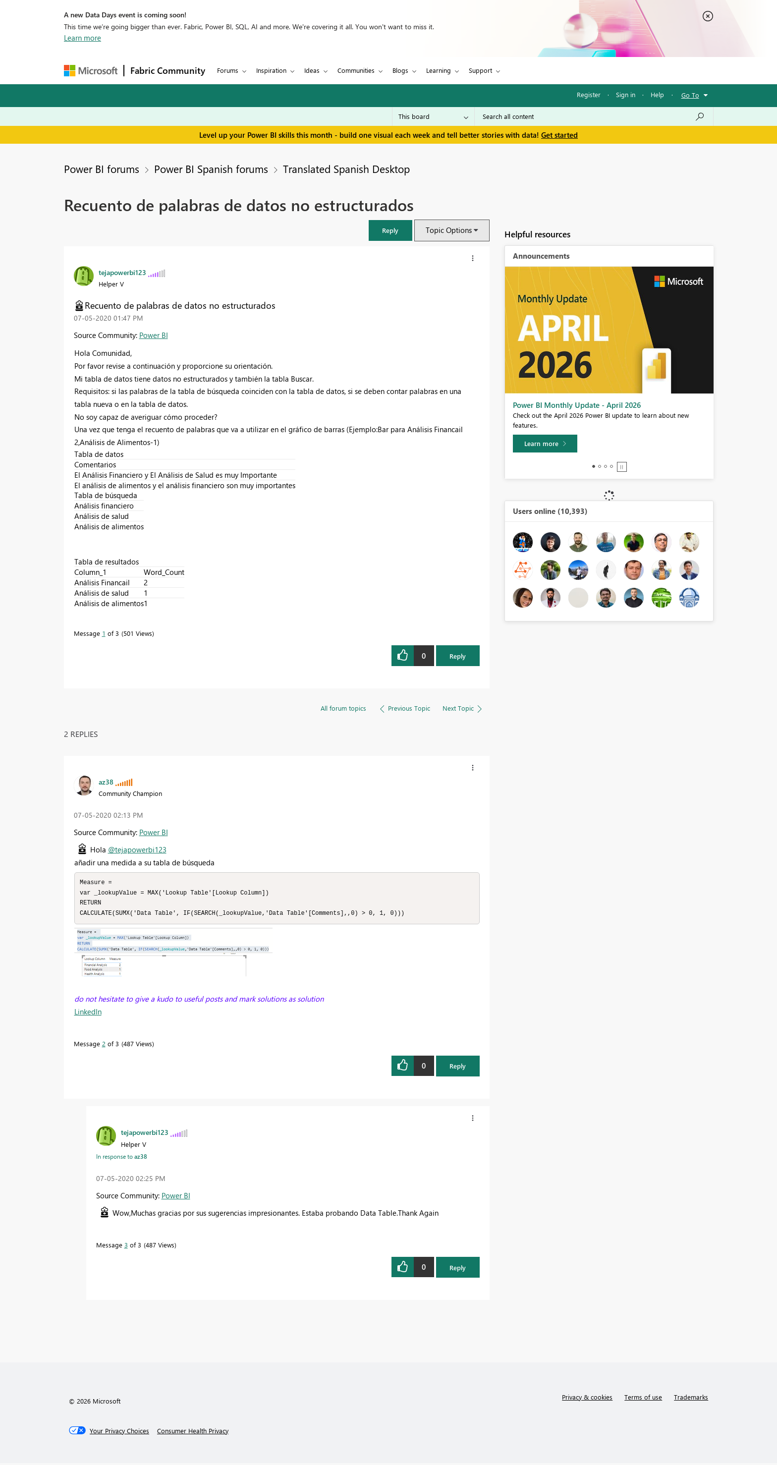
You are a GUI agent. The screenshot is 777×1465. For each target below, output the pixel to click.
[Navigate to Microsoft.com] (90, 70)
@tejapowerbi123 (137, 849)
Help (657, 94)
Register (589, 94)
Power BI (153, 335)
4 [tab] (611, 466)
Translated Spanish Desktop (346, 168)
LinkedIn (88, 1013)
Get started (559, 135)
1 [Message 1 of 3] (104, 633)
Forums (227, 70)
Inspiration (271, 70)
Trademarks (691, 1399)
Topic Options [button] (449, 230)
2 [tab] (600, 466)
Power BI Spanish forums (211, 168)
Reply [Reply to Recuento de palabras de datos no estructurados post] (457, 656)
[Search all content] (594, 116)
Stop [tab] (622, 467)
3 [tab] (606, 466)
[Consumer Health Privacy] (192, 1433)
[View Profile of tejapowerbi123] (122, 272)
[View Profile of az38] (106, 782)
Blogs (400, 70)
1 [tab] (594, 466)
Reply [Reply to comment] (457, 1068)
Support (480, 70)
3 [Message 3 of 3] (126, 1246)
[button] (390, 230)
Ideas (312, 70)
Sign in (625, 94)
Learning (438, 70)
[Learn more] (545, 443)
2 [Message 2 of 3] (104, 1045)
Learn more (82, 38)
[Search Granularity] (433, 116)
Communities (356, 70)
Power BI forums (101, 168)
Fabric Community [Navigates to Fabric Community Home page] (167, 70)
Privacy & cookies (587, 1399)
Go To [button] (690, 95)
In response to (121, 1158)
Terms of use (643, 1399)
